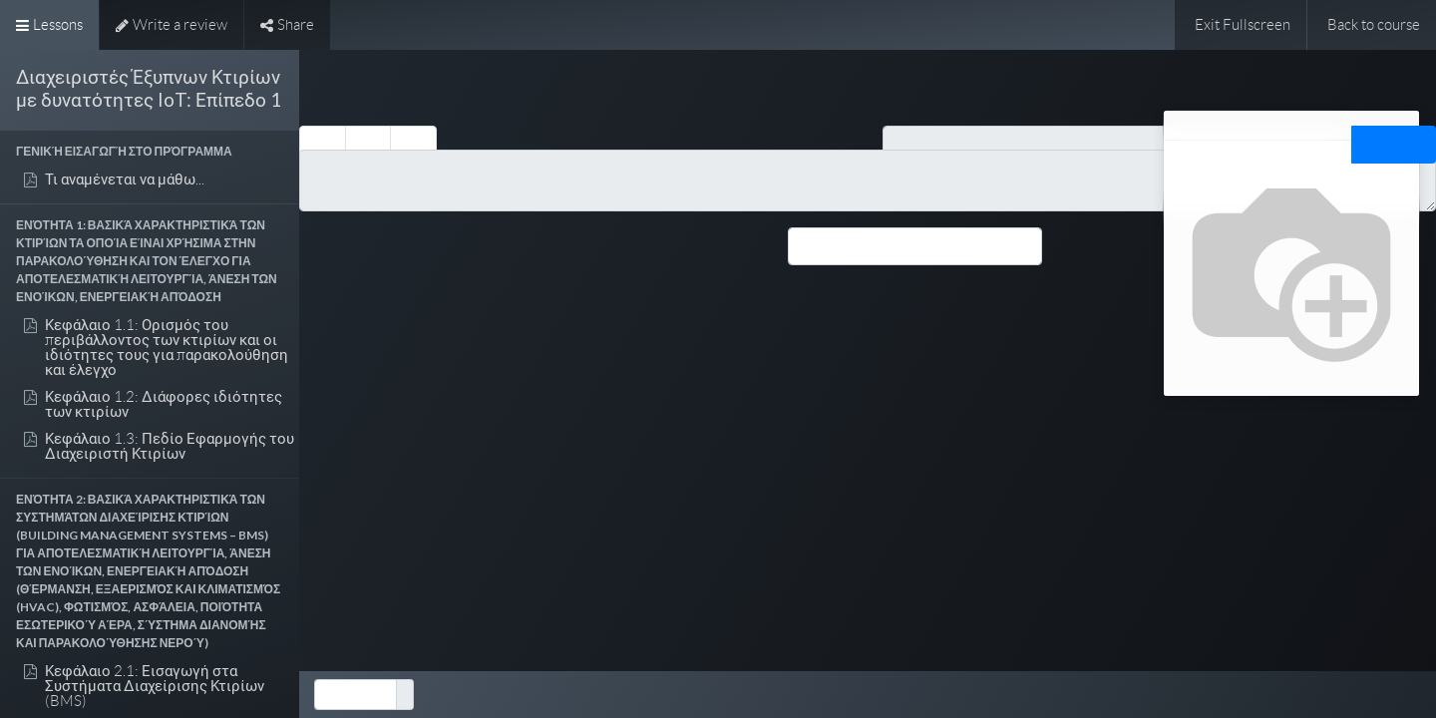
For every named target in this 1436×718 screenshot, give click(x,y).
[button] (149, 152)
